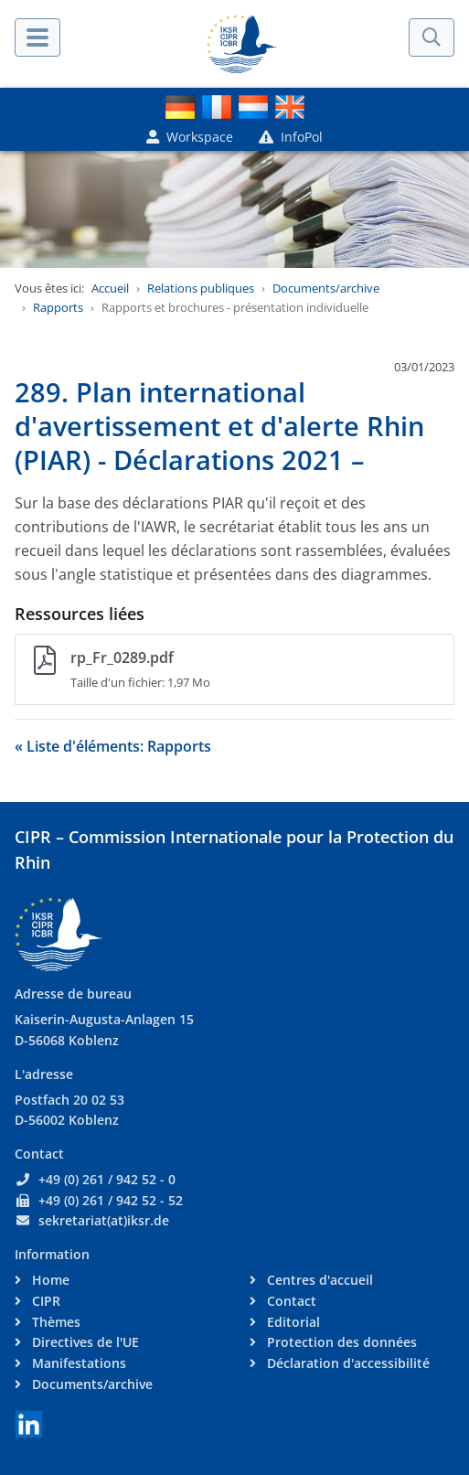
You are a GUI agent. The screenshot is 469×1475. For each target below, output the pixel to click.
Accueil (110, 288)
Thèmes (54, 1322)
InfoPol (291, 136)
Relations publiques (200, 288)
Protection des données (340, 1342)
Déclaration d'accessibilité (346, 1363)
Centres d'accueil (318, 1279)
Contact (289, 1300)
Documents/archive (325, 288)
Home (48, 1279)
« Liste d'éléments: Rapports (113, 746)
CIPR (44, 1300)
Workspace (189, 136)
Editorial (291, 1322)
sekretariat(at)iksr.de (103, 1220)
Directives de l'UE (83, 1342)
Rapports (58, 307)
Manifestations (77, 1363)
